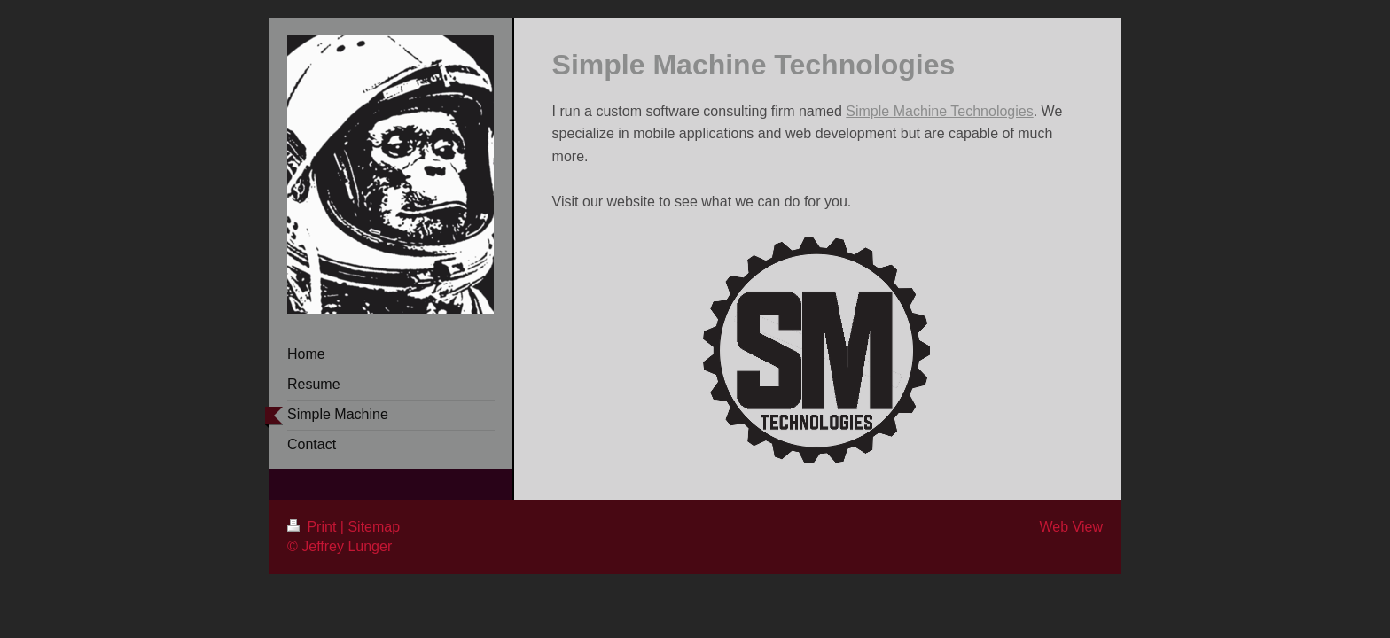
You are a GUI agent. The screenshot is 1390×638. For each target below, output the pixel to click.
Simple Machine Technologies (939, 111)
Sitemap (374, 526)
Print (313, 526)
